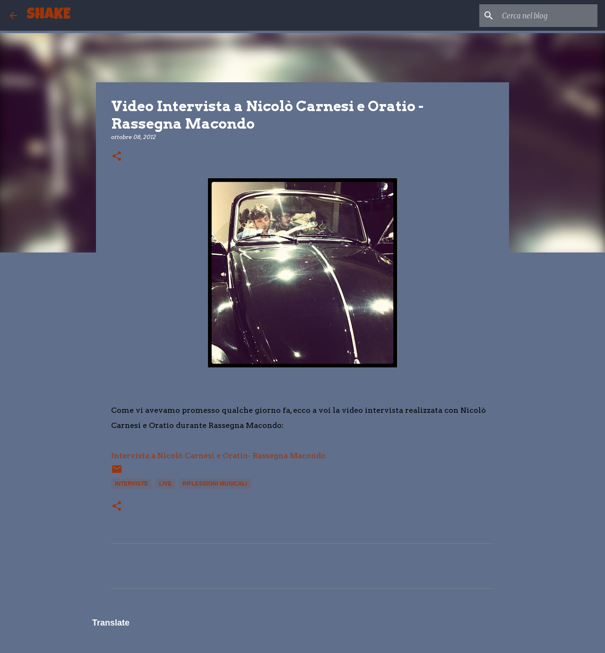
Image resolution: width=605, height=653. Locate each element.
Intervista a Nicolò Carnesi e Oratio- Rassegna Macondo (218, 455)
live (165, 483)
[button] (116, 156)
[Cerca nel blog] (547, 15)
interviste (131, 483)
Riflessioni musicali (214, 483)
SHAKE (48, 15)
